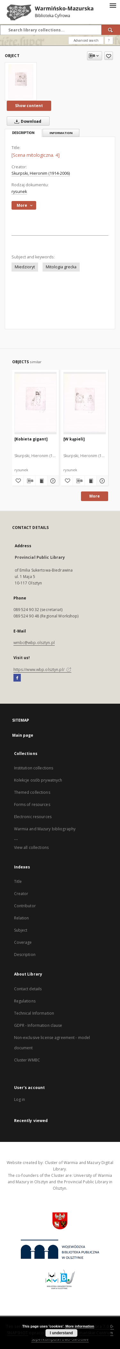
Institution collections (33, 768)
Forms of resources (32, 804)
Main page (23, 735)
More (94, 496)
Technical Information (34, 1013)
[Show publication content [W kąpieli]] (90, 481)
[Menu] (112, 5)
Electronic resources (33, 816)
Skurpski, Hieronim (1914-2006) (41, 173)
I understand (61, 1333)
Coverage (23, 942)
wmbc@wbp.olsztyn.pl (34, 642)
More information (79, 1326)
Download (26, 121)
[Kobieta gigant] (31, 439)
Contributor (25, 906)
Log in (19, 1099)
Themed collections (32, 792)
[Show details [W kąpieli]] (101, 481)
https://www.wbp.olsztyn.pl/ (42, 669)
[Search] (110, 30)
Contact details (28, 989)
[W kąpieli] (74, 439)
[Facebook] (17, 678)
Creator (21, 893)
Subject (21, 930)
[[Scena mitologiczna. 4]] (21, 81)
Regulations (25, 1001)
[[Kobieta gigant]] (36, 403)
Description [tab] (23, 133)
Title (18, 881)
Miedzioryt (25, 267)
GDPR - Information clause (38, 1025)
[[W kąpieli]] (85, 403)
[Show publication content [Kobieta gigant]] (41, 481)
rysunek (19, 191)
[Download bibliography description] (29, 481)
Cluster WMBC (27, 1060)
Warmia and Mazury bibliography (45, 829)
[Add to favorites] (108, 56)
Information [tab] (61, 133)
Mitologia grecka (61, 267)
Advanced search (86, 40)
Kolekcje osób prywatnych (38, 780)
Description (25, 954)
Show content (29, 105)
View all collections (31, 847)
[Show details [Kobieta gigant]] (52, 481)
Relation (21, 918)
